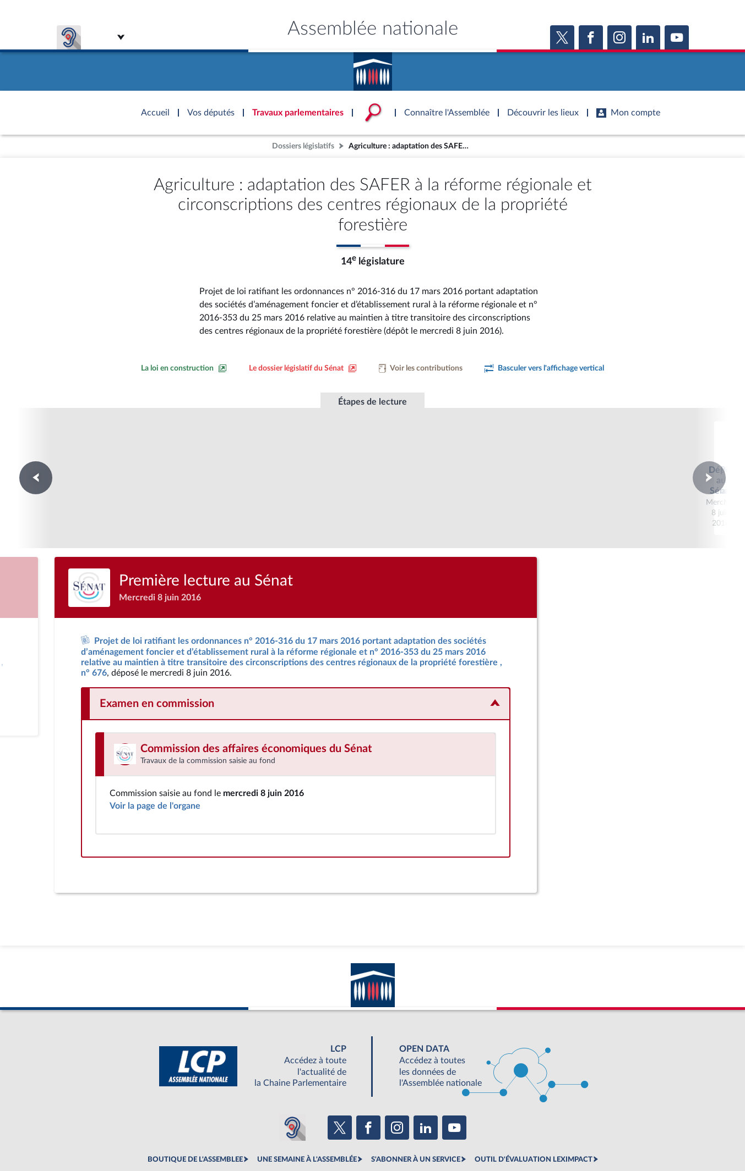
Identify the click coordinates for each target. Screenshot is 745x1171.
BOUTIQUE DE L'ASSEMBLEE (195, 1110)
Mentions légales (222, 1134)
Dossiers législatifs (303, 146)
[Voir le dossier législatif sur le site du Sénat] (303, 368)
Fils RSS (471, 1134)
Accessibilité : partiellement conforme (313, 1134)
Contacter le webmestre (415, 1134)
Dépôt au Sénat (223, 456)
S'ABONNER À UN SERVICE (415, 1110)
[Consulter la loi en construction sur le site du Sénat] (184, 368)
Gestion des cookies (519, 1134)
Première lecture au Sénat (372, 456)
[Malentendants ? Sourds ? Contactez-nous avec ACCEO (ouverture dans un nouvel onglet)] (292, 1078)
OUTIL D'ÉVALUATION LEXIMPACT (533, 1110)
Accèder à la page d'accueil (373, 67)
